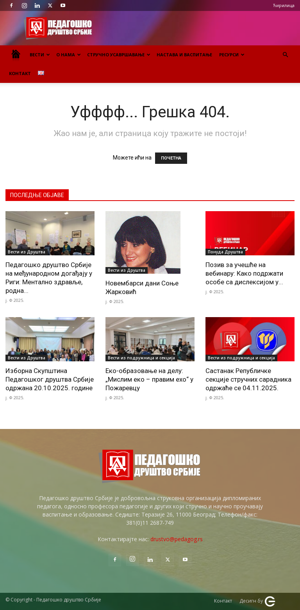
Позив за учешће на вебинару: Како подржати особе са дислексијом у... (244, 273)
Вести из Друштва (26, 252)
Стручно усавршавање (118, 54)
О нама (68, 54)
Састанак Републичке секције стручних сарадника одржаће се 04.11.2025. (248, 379)
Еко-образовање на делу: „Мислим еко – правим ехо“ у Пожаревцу (149, 379)
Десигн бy (257, 601)
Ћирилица (284, 5)
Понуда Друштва (225, 252)
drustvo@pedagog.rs (176, 539)
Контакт (20, 73)
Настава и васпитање (184, 54)
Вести (40, 54)
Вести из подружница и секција (141, 358)
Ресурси (232, 54)
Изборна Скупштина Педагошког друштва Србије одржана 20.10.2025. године (49, 379)
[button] (285, 55)
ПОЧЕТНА (171, 158)
